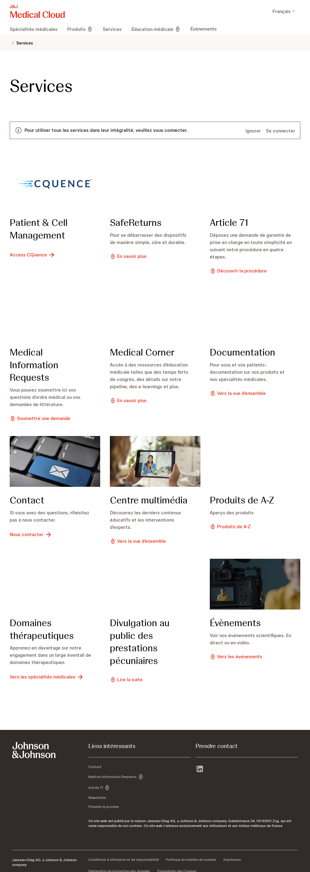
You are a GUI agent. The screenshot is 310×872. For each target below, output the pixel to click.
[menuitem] (36, 29)
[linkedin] (200, 769)
